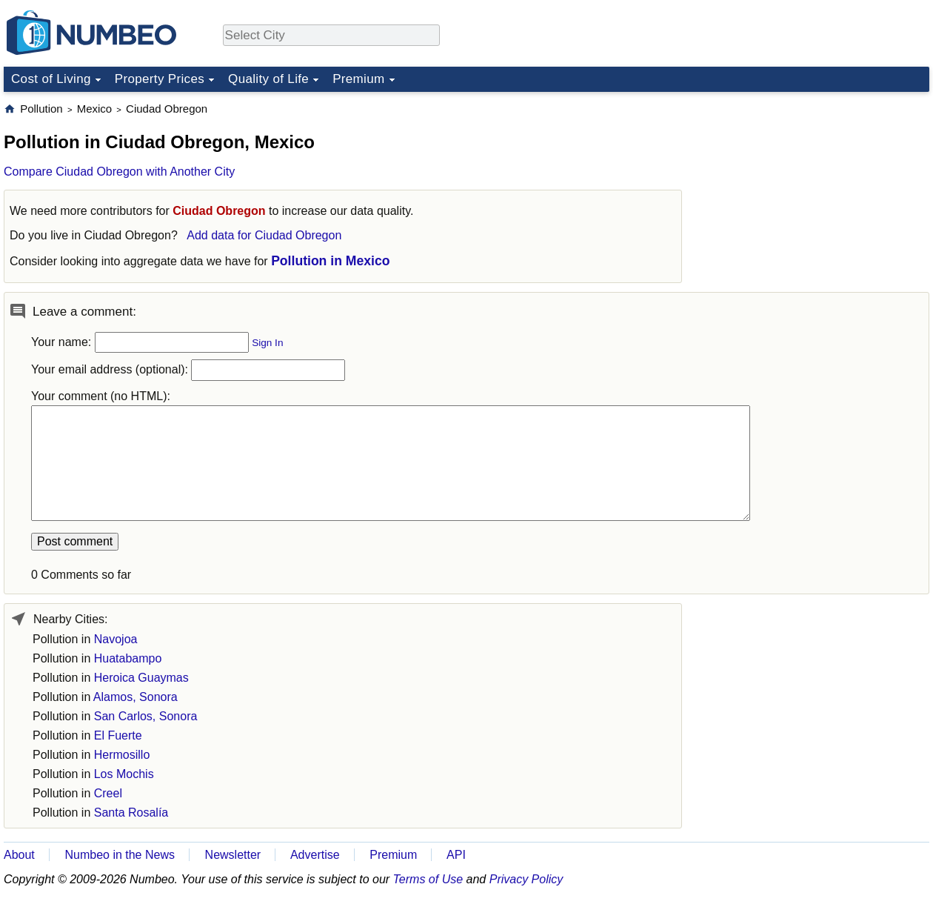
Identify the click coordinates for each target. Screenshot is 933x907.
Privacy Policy (526, 879)
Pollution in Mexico (330, 260)
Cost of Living (51, 79)
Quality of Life (268, 79)
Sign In (267, 342)
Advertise (315, 854)
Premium (358, 79)
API (456, 854)
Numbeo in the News (119, 854)
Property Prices (159, 79)
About (19, 854)
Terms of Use (428, 879)
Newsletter (233, 854)
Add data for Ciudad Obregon (264, 235)
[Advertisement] (818, 194)
